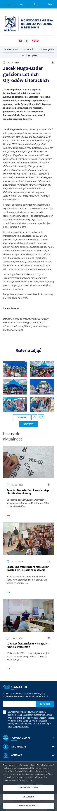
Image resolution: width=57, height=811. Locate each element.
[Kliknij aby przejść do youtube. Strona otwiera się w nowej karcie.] (20, 41)
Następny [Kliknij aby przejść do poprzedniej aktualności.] (31, 55)
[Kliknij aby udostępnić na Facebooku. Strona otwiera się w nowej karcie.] (34, 417)
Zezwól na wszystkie (28, 805)
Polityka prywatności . (18, 726)
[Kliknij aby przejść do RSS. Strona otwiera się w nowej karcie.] (53, 62)
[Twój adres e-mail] (19, 704)
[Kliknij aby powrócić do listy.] (23, 55)
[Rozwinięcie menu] (28, 738)
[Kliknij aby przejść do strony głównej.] (21, 4)
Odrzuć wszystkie (28, 787)
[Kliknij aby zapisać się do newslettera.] (45, 704)
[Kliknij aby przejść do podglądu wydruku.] (41, 417)
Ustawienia (28, 796)
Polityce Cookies (25, 780)
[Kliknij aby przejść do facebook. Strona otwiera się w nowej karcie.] (26, 41)
